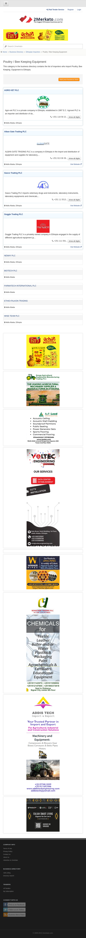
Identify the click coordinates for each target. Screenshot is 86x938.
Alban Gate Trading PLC (15, 132)
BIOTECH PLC (10, 271)
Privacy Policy (7, 851)
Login (79, 10)
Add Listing (7, 873)
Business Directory (16, 52)
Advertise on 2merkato (10, 860)
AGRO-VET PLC (11, 90)
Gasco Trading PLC (13, 173)
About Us (6, 857)
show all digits (74, 117)
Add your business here (69, 79)
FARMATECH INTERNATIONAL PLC (20, 286)
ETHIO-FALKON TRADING (16, 301)
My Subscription (8, 891)
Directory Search (8, 876)
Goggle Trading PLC (13, 214)
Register (71, 10)
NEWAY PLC (9, 256)
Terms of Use (7, 848)
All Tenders (6, 888)
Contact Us (7, 854)
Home (5, 52)
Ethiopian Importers (33, 52)
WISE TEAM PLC (11, 316)
